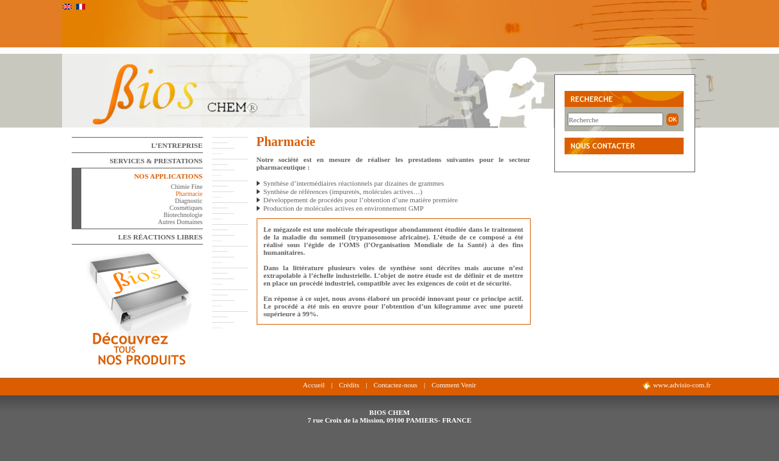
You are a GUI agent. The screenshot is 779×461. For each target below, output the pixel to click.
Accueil (314, 385)
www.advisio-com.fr (676, 385)
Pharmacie (188, 193)
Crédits (349, 385)
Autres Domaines (180, 221)
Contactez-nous (395, 385)
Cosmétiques (186, 207)
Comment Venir (453, 385)
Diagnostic (188, 200)
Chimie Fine (187, 186)
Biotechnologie (182, 214)
